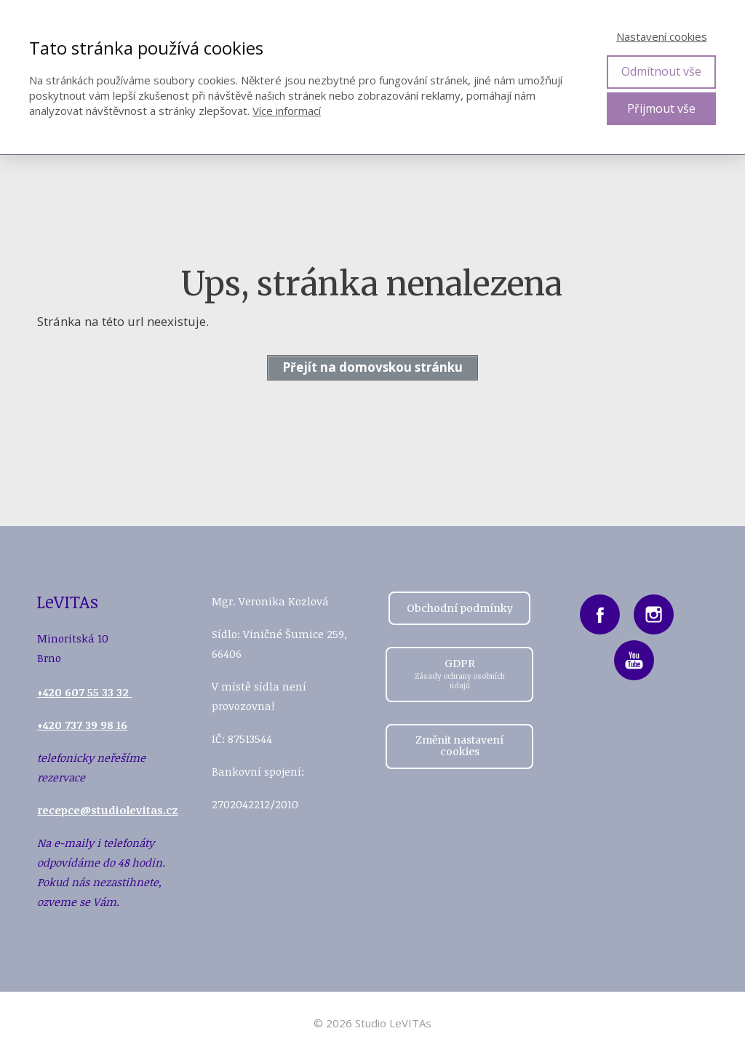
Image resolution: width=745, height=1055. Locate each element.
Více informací (286, 110)
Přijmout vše (661, 108)
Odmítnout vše (661, 71)
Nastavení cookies (661, 36)
